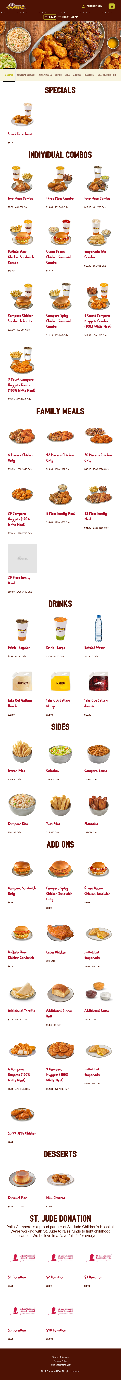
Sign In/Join (91, 6)
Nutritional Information (60, 1365)
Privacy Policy (60, 1361)
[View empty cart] (112, 6)
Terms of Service (60, 1357)
